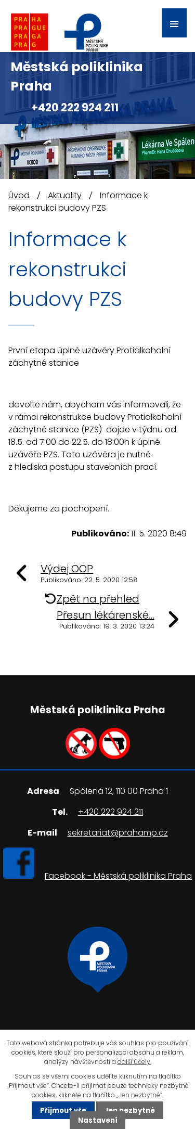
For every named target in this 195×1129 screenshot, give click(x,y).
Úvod (19, 195)
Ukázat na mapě (97, 1001)
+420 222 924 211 (75, 107)
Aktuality (65, 195)
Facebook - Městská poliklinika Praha (118, 876)
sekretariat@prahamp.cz (118, 833)
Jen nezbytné (129, 1110)
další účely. (134, 1061)
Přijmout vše (63, 1110)
